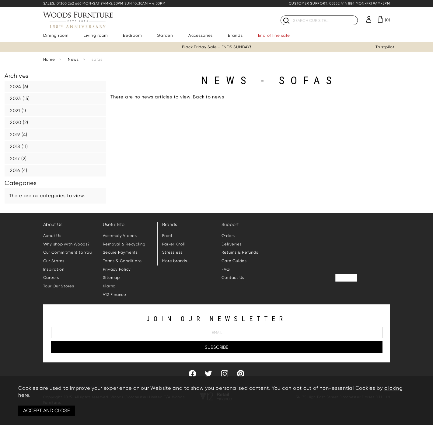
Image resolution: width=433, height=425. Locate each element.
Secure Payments (120, 252)
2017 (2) (18, 158)
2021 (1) (18, 110)
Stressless (172, 252)
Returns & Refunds (240, 252)
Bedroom (132, 35)
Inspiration (54, 269)
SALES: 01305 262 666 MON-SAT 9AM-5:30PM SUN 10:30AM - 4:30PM (104, 3)
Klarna (109, 286)
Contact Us (233, 277)
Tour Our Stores (58, 286)
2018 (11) (19, 146)
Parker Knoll (174, 244)
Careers (51, 277)
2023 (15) (20, 98)
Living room (96, 35)
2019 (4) (18, 134)
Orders (228, 235)
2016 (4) (18, 170)
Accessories (200, 35)
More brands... (176, 261)
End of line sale (274, 35)
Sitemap (111, 277)
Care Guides (234, 261)
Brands (235, 35)
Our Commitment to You (67, 252)
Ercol (167, 235)
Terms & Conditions (122, 261)
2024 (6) (19, 86)
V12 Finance (114, 294)
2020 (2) (19, 122)
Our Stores (54, 261)
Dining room (55, 35)
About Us (52, 235)
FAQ (226, 269)
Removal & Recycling (124, 244)
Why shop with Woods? (66, 244)
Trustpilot (385, 47)
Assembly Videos (120, 235)
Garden (165, 35)
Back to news (208, 97)
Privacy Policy (117, 269)
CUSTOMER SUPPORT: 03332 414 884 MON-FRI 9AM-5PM (339, 3)
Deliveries (232, 244)
